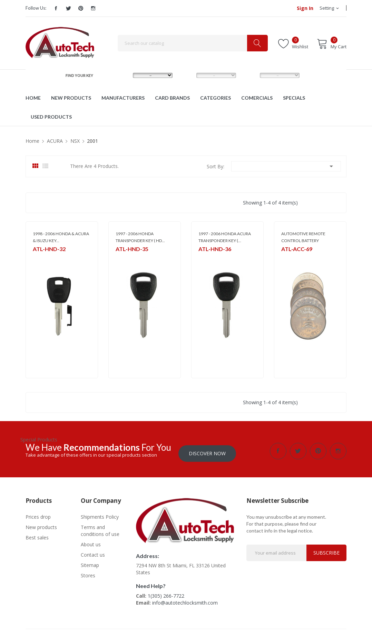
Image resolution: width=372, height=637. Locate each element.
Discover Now (207, 451)
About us (91, 542)
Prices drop (38, 514)
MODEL (187, 75)
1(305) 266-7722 (166, 593)
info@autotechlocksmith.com (185, 600)
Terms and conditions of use (100, 528)
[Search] (193, 43)
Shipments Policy (100, 514)
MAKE (122, 75)
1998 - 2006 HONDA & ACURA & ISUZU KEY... (61, 237)
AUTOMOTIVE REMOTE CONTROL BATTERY (303, 237)
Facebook (56, 8)
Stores (88, 573)
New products (41, 524)
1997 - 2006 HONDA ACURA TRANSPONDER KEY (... (224, 237)
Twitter (68, 8)
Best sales (37, 535)
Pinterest (81, 8)
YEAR (249, 75)
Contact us (93, 552)
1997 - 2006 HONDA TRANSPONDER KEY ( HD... (140, 237)
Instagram (93, 8)
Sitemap (90, 562)
